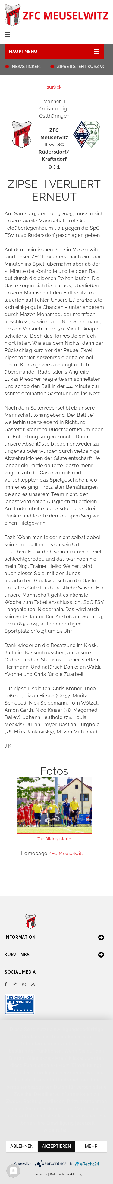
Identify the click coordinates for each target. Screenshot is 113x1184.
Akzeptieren (56, 1146)
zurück (54, 87)
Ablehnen (21, 1146)
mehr (91, 1146)
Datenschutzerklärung (66, 1174)
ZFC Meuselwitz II (68, 853)
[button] (54, 52)
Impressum (39, 1174)
